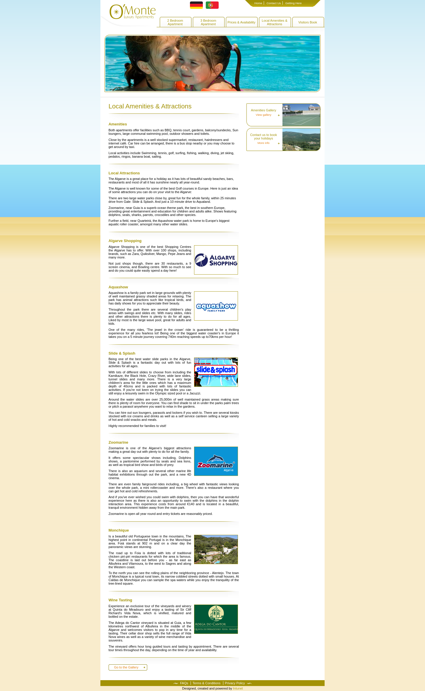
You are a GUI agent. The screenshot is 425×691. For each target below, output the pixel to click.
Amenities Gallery (263, 110)
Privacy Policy (235, 683)
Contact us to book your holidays (263, 136)
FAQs (184, 683)
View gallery (263, 114)
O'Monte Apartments (127, 16)
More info (264, 143)
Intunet (238, 688)
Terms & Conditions (206, 683)
